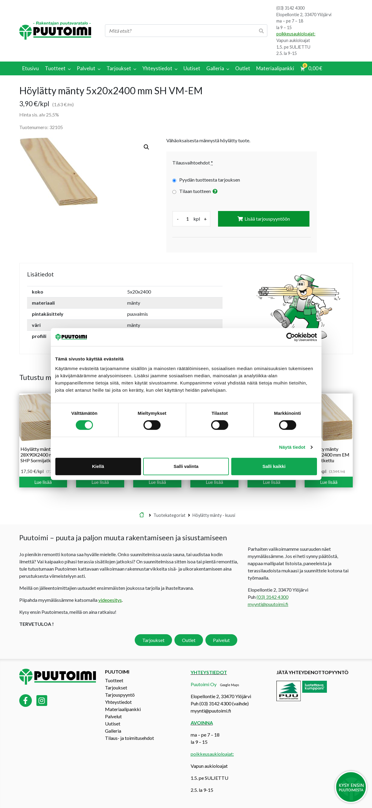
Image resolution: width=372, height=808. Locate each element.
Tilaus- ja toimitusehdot (129, 738)
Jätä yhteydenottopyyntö (312, 672)
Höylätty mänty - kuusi (213, 515)
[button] (146, 147)
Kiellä (98, 466)
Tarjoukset (153, 640)
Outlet (188, 640)
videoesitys (110, 600)
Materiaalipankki (123, 709)
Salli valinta (186, 466)
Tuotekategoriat (169, 515)
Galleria (113, 731)
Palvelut (221, 640)
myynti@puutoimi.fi (268, 604)
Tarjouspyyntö (120, 695)
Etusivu (141, 515)
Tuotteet (114, 680)
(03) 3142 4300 (290, 8)
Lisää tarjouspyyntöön (267, 219)
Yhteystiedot (118, 702)
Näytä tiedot (292, 447)
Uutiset (112, 723)
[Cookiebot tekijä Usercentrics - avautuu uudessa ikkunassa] (290, 337)
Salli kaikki (274, 466)
